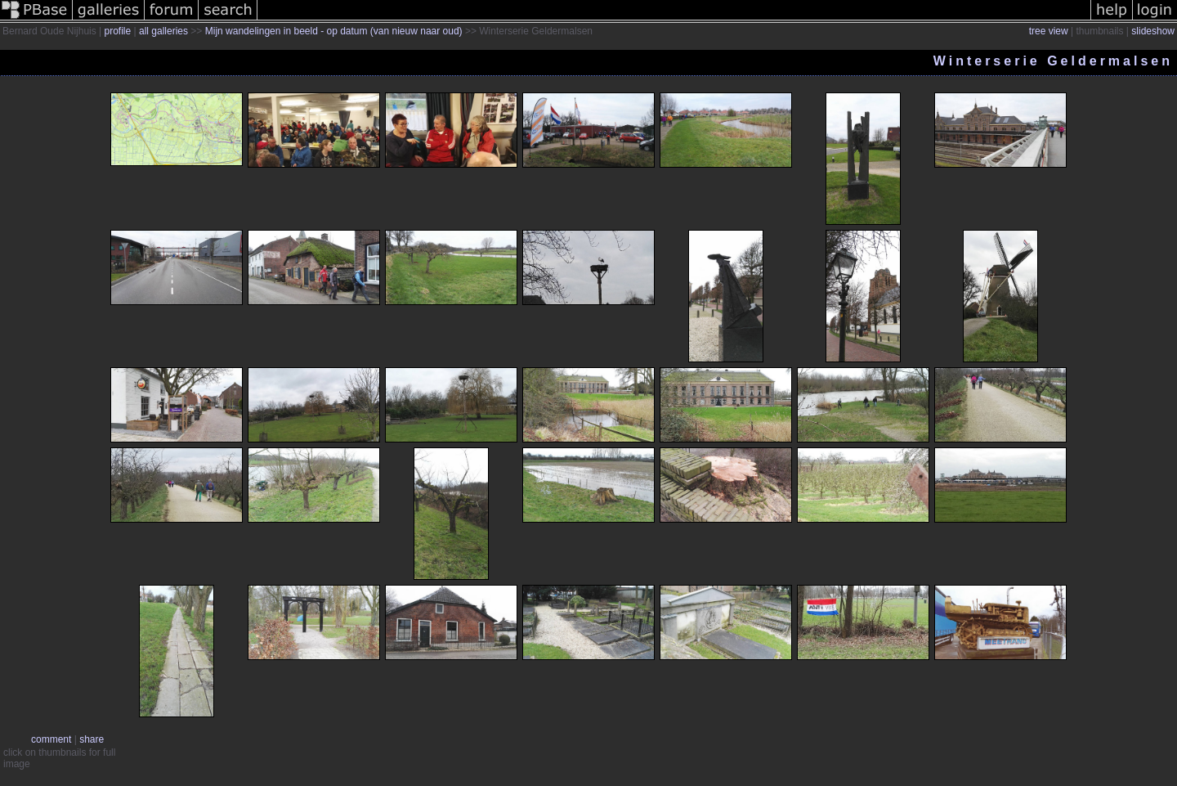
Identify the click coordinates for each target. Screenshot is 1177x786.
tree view (1048, 31)
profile (118, 31)
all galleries (163, 31)
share (91, 739)
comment (51, 739)
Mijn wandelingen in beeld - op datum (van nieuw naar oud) (334, 31)
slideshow (1153, 31)
